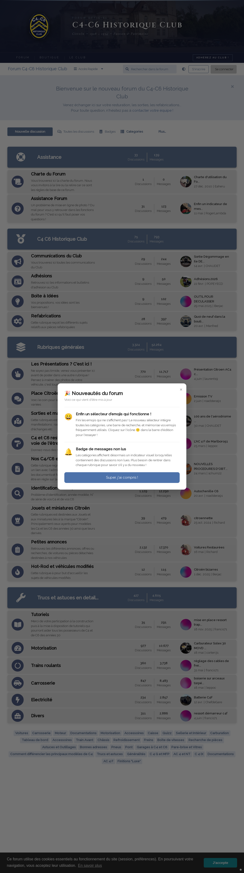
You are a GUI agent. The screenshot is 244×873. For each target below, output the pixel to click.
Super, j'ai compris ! (122, 477)
